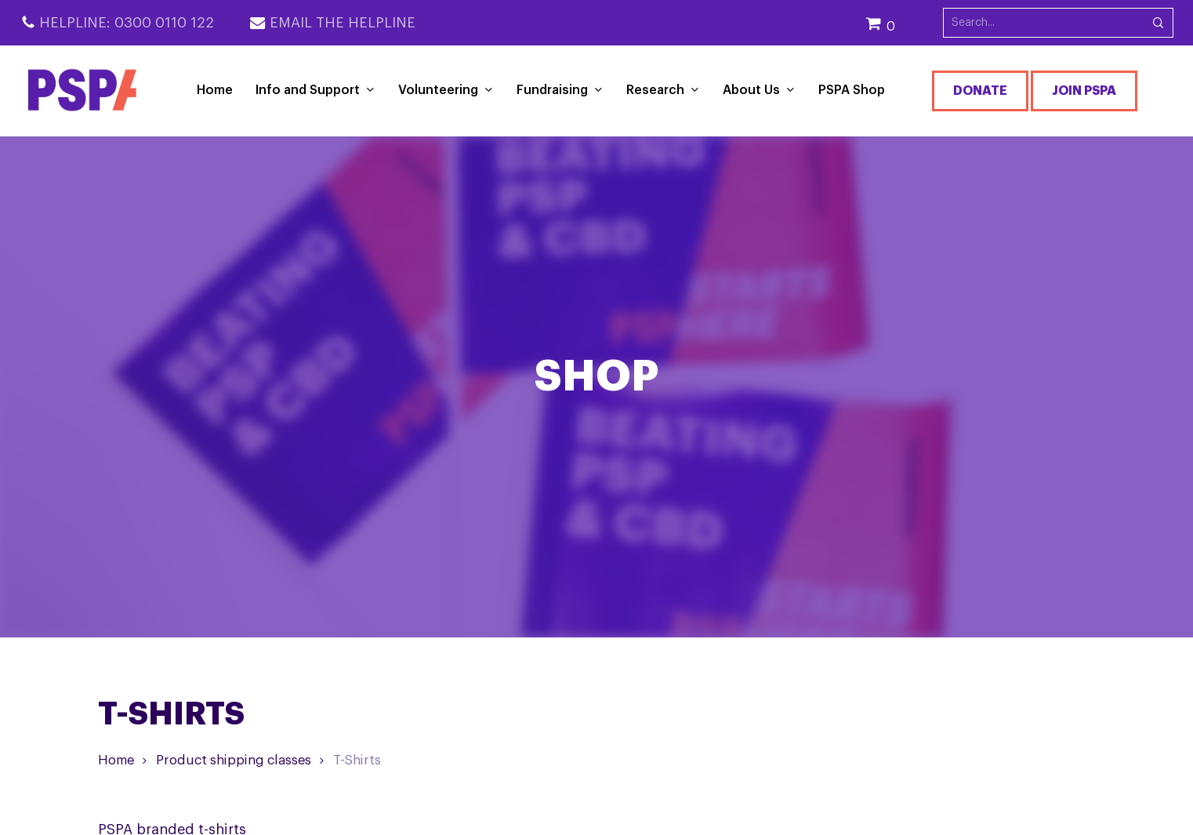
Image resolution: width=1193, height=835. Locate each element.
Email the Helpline (342, 23)
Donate (980, 91)
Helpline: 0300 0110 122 (126, 23)
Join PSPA (1084, 91)
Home (116, 760)
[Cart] (903, 23)
